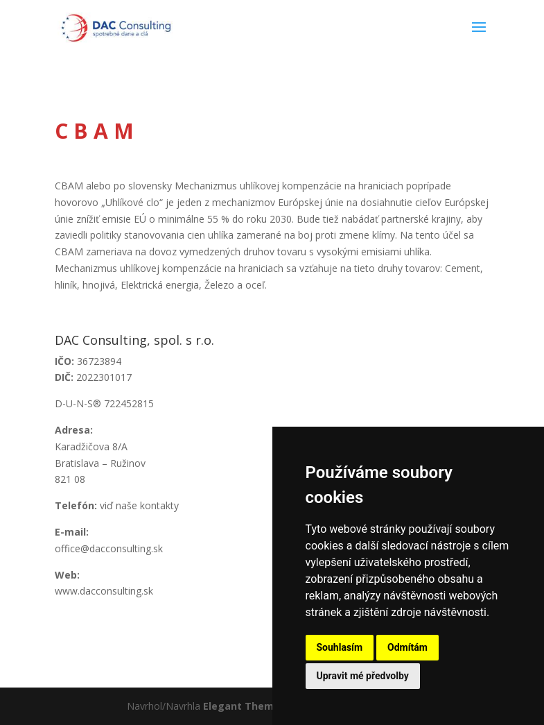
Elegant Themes (244, 706)
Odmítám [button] (407, 647)
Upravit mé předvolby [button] (363, 675)
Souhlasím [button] (340, 647)
